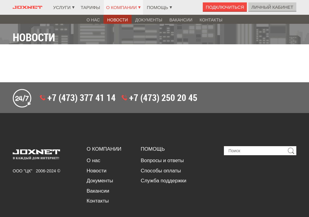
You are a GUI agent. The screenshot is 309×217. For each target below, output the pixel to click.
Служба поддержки (163, 143)
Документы (148, 19)
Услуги (62, 7)
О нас (93, 19)
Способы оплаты (161, 133)
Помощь (157, 7)
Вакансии (181, 19)
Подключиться (225, 7)
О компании (121, 7)
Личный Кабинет (272, 7)
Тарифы (90, 7)
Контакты (211, 19)
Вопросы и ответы (162, 122)
